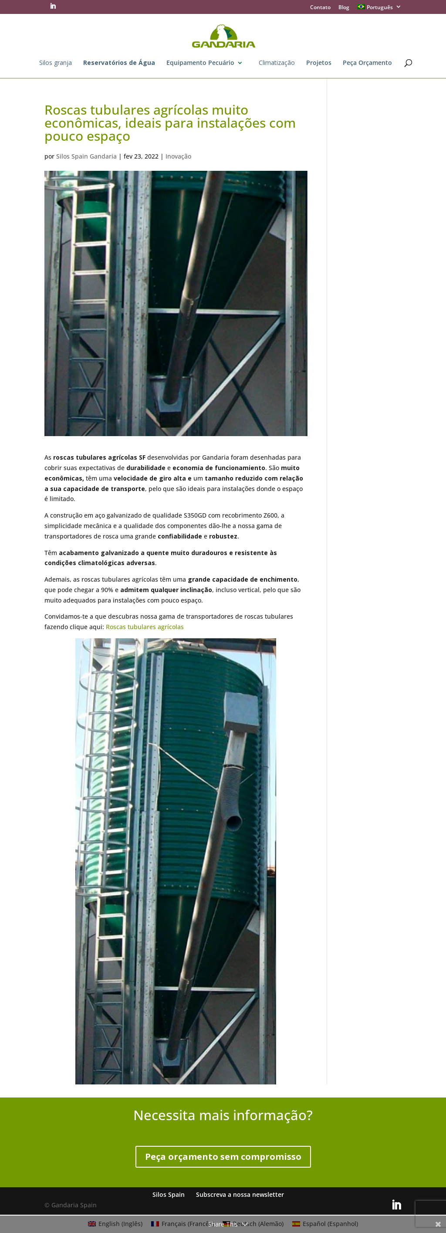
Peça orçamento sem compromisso (223, 1156)
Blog (343, 8)
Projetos (318, 63)
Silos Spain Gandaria (86, 156)
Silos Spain (168, 1194)
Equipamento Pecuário (200, 63)
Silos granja (55, 63)
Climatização (277, 63)
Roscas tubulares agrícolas (145, 627)
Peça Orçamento (367, 63)
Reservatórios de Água (119, 63)
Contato (320, 8)
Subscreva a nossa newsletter (240, 1194)
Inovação (178, 156)
